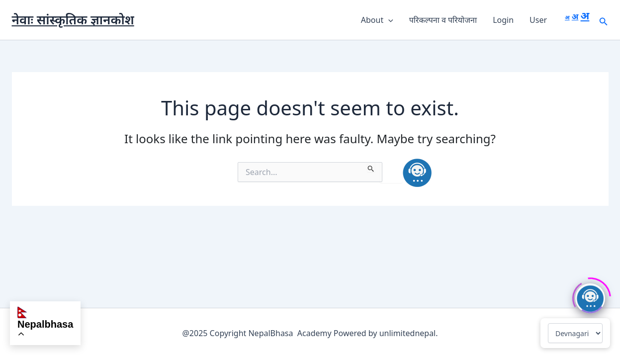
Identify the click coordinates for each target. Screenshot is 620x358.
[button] (388, 20)
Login (503, 19)
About (377, 20)
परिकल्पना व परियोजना (443, 19)
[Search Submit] (371, 167)
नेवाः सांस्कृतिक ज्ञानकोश (73, 19)
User (538, 19)
